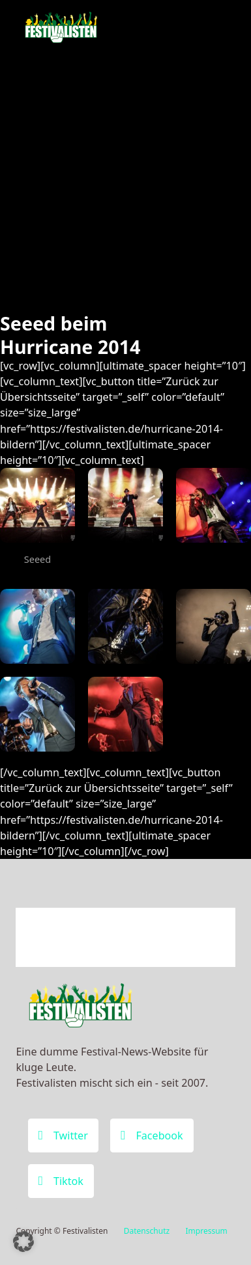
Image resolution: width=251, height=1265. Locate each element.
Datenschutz (147, 1230)
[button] (23, 1241)
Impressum (207, 1230)
